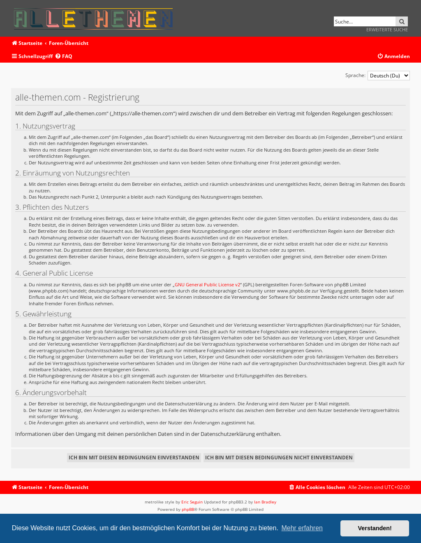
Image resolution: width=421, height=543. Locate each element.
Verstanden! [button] (375, 528)
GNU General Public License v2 (207, 284)
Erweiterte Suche (387, 29)
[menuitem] (63, 56)
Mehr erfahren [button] (302, 527)
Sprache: (355, 75)
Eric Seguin (192, 502)
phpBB (188, 509)
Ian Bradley (265, 502)
